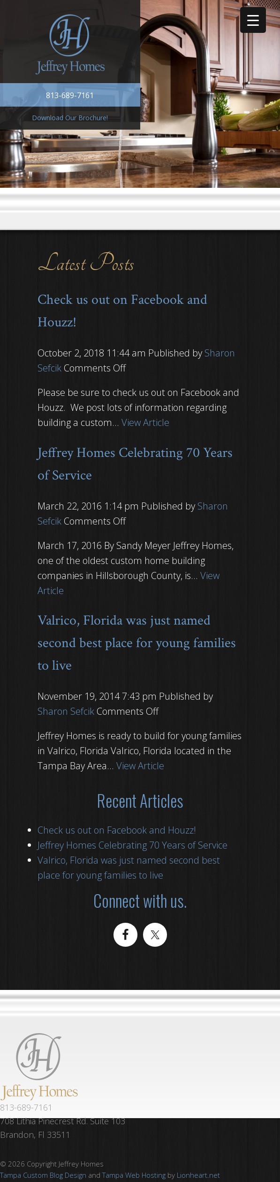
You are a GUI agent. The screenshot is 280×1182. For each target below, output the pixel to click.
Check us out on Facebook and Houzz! (117, 830)
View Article (145, 422)
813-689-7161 (70, 95)
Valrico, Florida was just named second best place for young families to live (137, 643)
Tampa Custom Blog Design (43, 1175)
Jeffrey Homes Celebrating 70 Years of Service (132, 845)
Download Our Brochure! (70, 117)
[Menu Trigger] (253, 20)
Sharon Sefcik (66, 711)
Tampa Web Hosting (134, 1175)
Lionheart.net (198, 1175)
